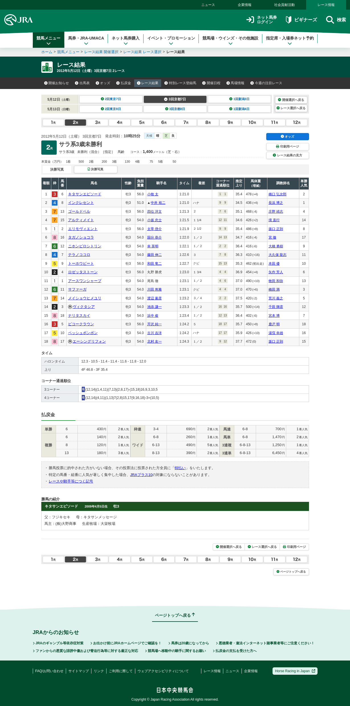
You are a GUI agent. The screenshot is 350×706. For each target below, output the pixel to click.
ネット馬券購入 (126, 40)
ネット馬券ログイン (261, 19)
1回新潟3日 (239, 99)
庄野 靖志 (276, 212)
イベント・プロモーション (171, 40)
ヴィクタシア (84, 307)
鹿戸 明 (274, 324)
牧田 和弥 (276, 281)
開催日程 (211, 83)
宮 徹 (272, 237)
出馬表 (82, 83)
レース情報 (326, 5)
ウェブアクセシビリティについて (163, 671)
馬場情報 (235, 83)
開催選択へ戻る (291, 100)
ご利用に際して (121, 671)
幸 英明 (152, 246)
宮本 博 (274, 316)
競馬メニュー (48, 40)
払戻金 (123, 83)
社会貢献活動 (284, 5)
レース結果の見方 (287, 155)
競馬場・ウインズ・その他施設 (230, 40)
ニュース (208, 5)
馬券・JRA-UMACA (86, 40)
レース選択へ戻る (291, 108)
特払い (180, 468)
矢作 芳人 (276, 272)
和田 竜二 (154, 264)
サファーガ (77, 289)
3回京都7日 (175, 99)
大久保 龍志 (277, 255)
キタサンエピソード (84, 194)
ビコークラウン (81, 324)
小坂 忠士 (154, 220)
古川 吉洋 (154, 333)
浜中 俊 (152, 316)
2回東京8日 (111, 109)
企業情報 (244, 5)
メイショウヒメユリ (84, 298)
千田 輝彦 (276, 307)
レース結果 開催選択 (101, 52)
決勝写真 (95, 169)
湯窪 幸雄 (276, 333)
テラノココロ (79, 254)
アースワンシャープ (84, 281)
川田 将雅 (154, 289)
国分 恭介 (154, 237)
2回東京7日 (111, 99)
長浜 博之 (276, 203)
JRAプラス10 (141, 475)
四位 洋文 (154, 212)
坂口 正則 (276, 229)
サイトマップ (78, 671)
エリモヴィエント (83, 229)
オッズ (103, 83)
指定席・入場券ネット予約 (290, 40)
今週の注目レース (266, 83)
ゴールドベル (79, 211)
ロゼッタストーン (83, 272)
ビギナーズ (301, 19)
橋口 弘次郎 (277, 194)
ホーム (46, 52)
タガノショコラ (81, 237)
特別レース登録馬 (180, 83)
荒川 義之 (276, 298)
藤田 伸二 (154, 255)
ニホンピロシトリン (84, 246)
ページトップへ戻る (291, 571)
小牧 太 (152, 194)
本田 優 (274, 264)
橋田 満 (274, 289)
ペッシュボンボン (83, 333)
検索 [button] (336, 20)
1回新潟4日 (239, 109)
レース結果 (148, 83)
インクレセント (81, 202)
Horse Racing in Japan (295, 671)
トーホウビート (81, 263)
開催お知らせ (56, 83)
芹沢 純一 (154, 324)
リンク (99, 671)
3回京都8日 (175, 109)
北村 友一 (154, 341)
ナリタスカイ (79, 315)
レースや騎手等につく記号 (71, 481)
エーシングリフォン (89, 341)
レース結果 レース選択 (142, 52)
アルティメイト (81, 220)
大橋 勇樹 (276, 246)
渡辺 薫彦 (154, 298)
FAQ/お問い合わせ (49, 671)
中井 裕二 (158, 203)
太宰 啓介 (154, 229)
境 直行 (274, 220)
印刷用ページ (287, 146)
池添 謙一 (154, 307)
